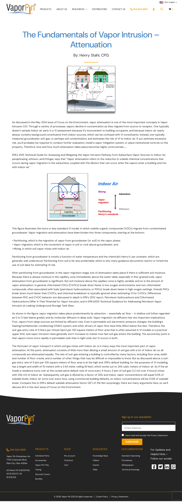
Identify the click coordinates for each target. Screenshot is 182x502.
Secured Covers (42, 475)
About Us (61, 9)
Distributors (99, 9)
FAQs (95, 470)
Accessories (41, 461)
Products (45, 9)
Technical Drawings (130, 470)
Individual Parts (42, 456)
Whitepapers (128, 465)
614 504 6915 (139, 9)
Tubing (38, 470)
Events (96, 465)
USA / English (167, 2)
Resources (78, 9)
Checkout (68, 461)
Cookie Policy (101, 497)
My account (69, 456)
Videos (96, 461)
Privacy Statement (159, 436)
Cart (66, 465)
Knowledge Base (100, 456)
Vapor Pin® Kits (42, 465)
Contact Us (118, 9)
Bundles (39, 479)
